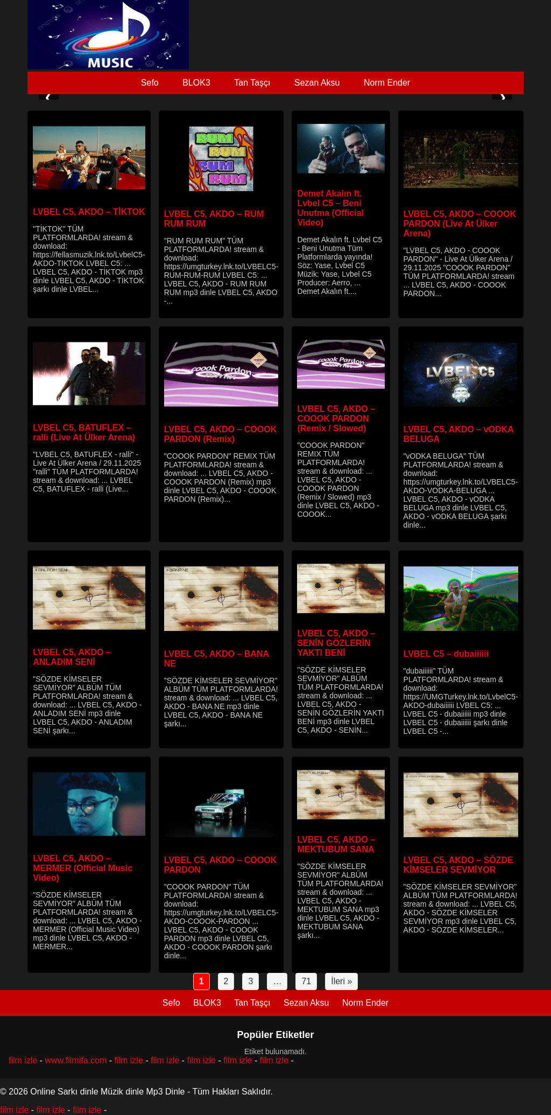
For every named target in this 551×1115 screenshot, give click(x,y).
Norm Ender (387, 82)
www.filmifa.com (76, 1060)
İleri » (341, 981)
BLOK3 (196, 82)
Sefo (150, 82)
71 (306, 981)
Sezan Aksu (317, 82)
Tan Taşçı (252, 82)
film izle (23, 1060)
